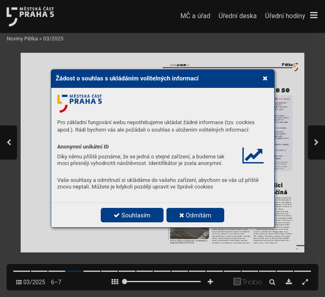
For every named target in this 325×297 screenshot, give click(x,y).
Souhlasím (132, 215)
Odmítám (195, 215)
